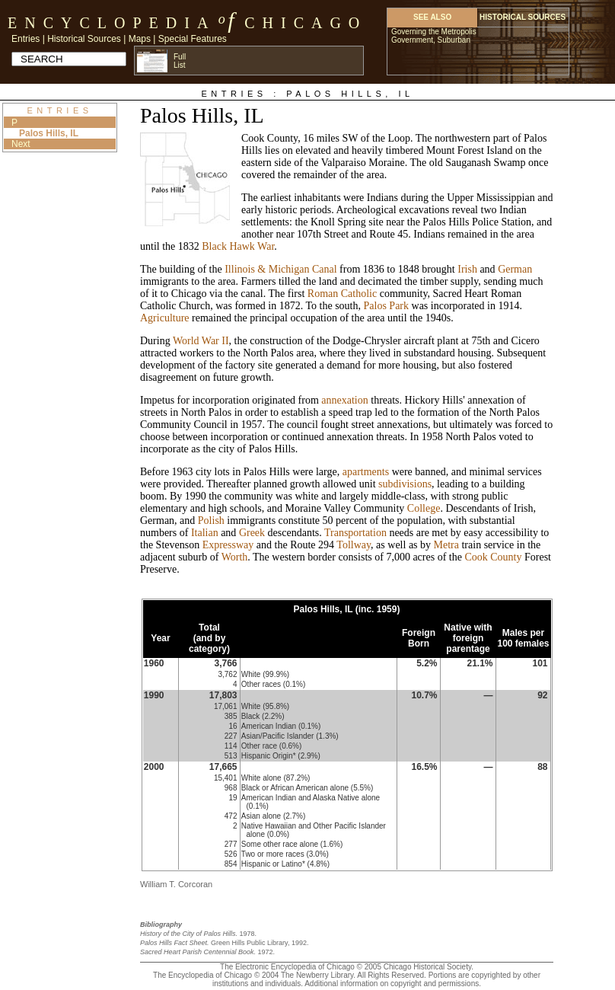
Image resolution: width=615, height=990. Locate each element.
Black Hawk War (238, 246)
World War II (201, 340)
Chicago (305, 22)
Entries (25, 39)
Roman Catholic (342, 293)
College (424, 508)
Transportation (355, 532)
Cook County (492, 557)
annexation (344, 400)
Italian (204, 532)
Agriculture (165, 318)
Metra (446, 545)
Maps (140, 39)
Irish (467, 269)
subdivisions (405, 484)
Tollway (353, 545)
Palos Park (386, 305)
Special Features (192, 39)
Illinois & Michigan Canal (280, 269)
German (515, 269)
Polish (211, 520)
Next (20, 144)
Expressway (228, 545)
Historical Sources (84, 39)
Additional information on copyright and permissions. (392, 983)
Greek (252, 532)
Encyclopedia (111, 22)
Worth (234, 557)
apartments (366, 471)
